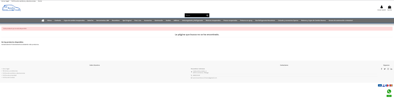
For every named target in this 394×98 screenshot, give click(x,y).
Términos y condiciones (10, 71)
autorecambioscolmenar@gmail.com (205, 78)
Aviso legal (5, 1)
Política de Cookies (9, 77)
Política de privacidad (9, 75)
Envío (40, 1)
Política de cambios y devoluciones (23, 1)
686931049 (196, 75)
